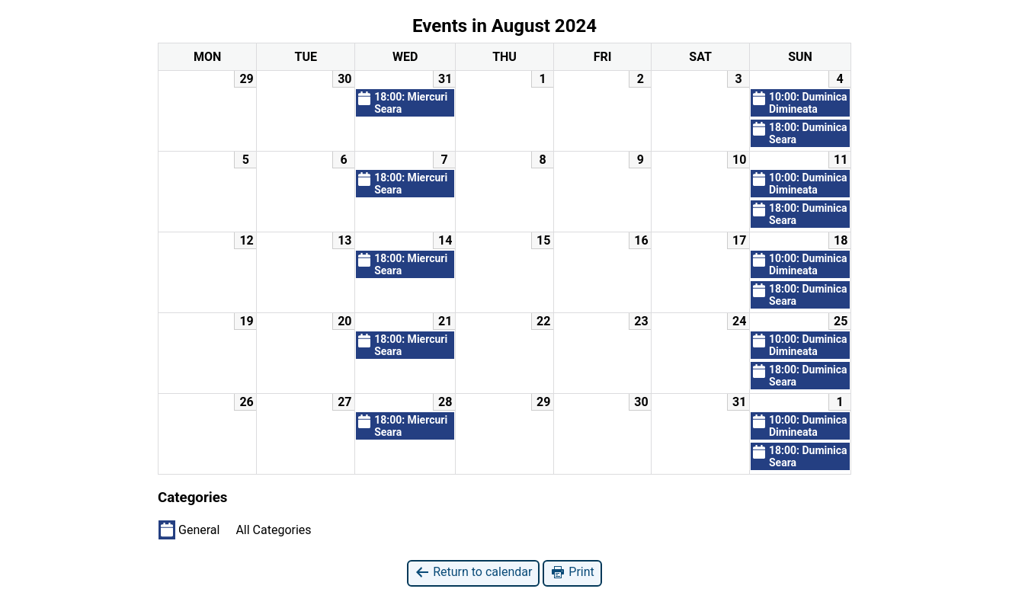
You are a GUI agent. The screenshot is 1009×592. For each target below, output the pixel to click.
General (189, 529)
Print (572, 573)
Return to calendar (473, 573)
